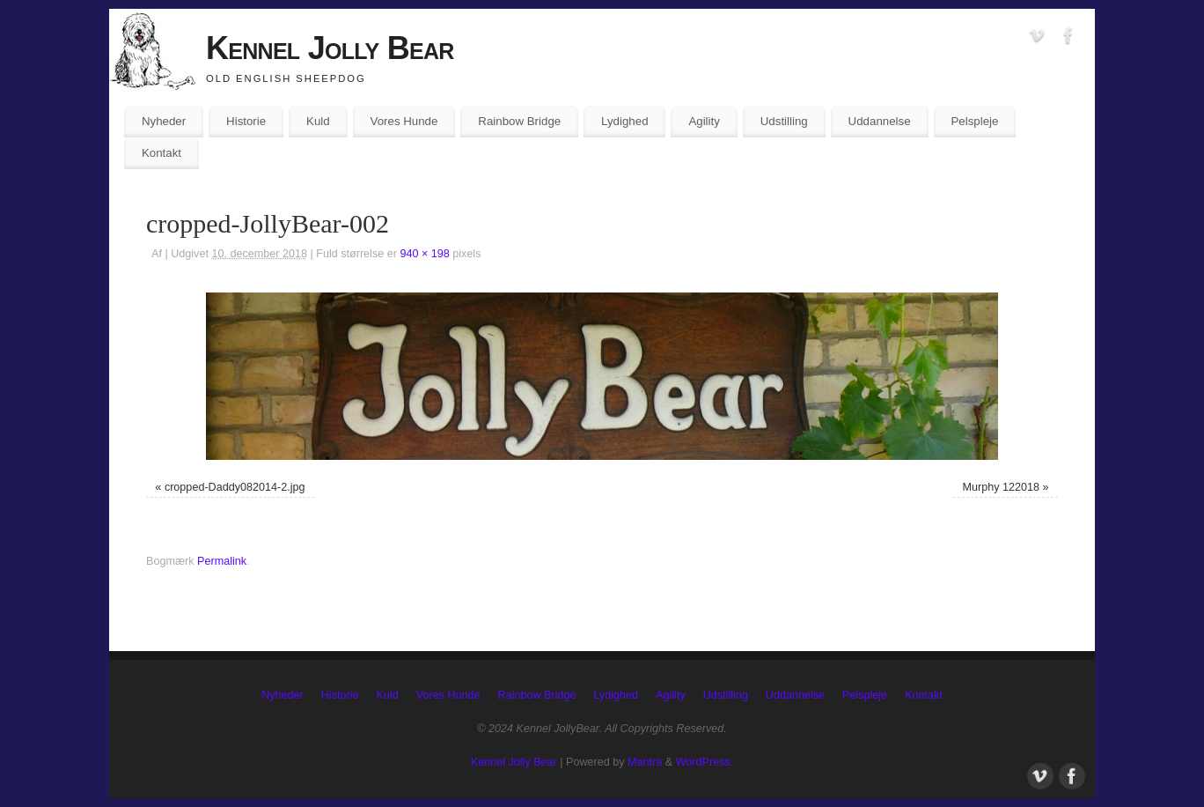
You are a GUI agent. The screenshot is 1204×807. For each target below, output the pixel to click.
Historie (246, 121)
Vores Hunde (404, 121)
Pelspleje (974, 121)
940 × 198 (424, 254)
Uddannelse (879, 121)
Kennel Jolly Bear (330, 48)
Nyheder (164, 121)
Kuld (318, 121)
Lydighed (624, 121)
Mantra (645, 762)
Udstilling (784, 121)
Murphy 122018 (1001, 487)
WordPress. (705, 762)
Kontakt (161, 152)
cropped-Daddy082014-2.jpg (235, 487)
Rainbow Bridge (519, 121)
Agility (703, 121)
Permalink (221, 561)
